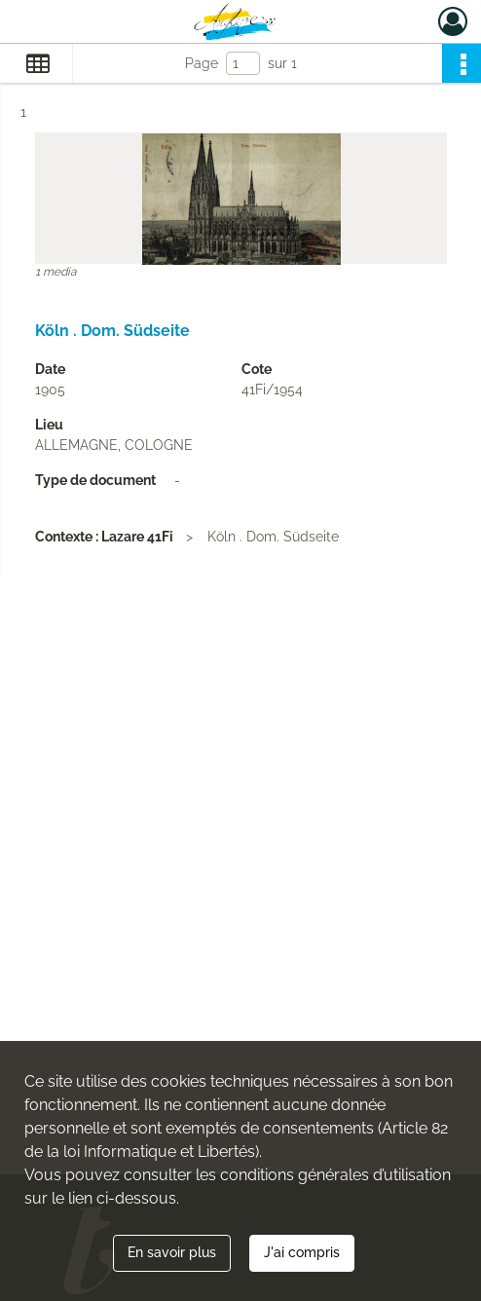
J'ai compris (302, 1252)
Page (201, 63)
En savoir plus (172, 1252)
